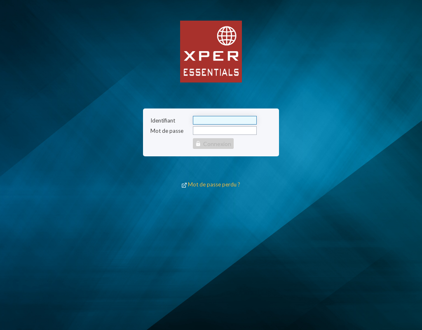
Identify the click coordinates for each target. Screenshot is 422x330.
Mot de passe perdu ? (214, 184)
